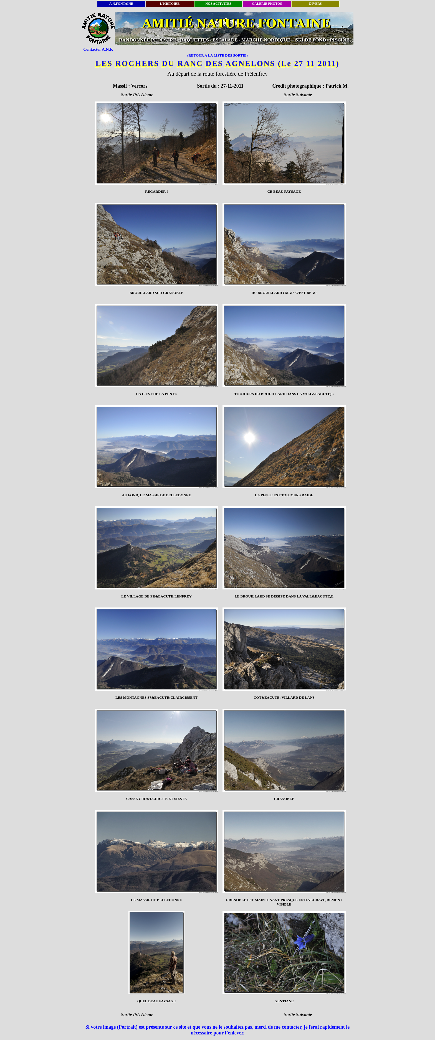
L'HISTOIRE (169, 4)
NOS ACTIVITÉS (218, 4)
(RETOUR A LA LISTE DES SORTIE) (217, 55)
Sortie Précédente (137, 94)
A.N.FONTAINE (121, 4)
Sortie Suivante (298, 94)
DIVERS (315, 4)
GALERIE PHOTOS (267, 4)
